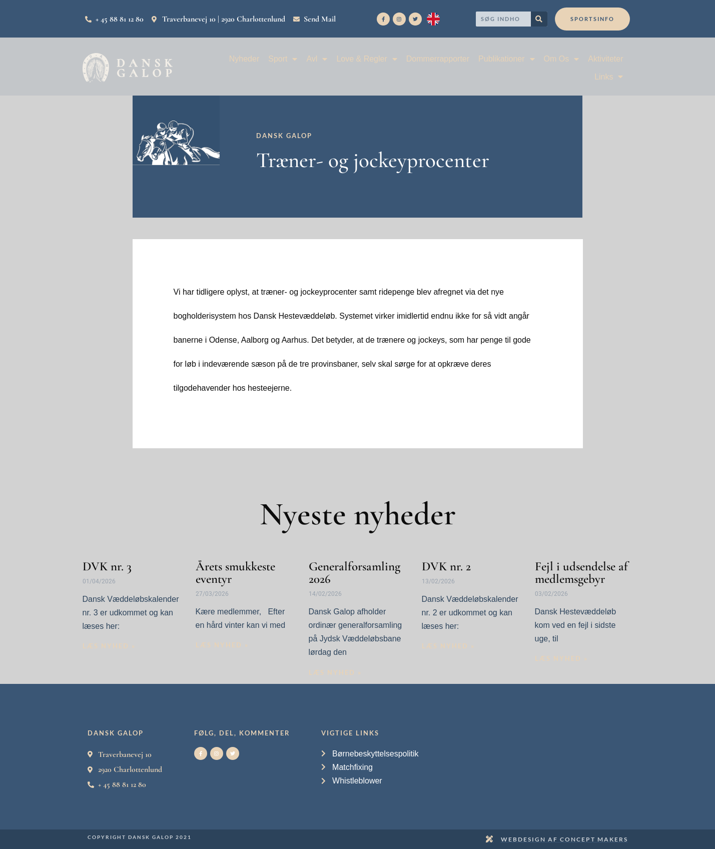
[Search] (539, 19)
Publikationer (506, 59)
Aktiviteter (605, 59)
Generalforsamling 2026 (354, 572)
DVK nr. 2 (446, 566)
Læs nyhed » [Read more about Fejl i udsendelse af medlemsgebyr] (561, 658)
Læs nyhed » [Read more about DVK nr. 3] (109, 646)
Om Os (561, 59)
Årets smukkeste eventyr (235, 572)
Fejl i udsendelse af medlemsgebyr (581, 572)
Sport (282, 59)
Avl (316, 59)
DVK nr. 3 (107, 566)
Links (608, 77)
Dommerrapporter (437, 59)
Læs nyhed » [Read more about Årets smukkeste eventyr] (222, 645)
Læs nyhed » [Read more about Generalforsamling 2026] (335, 672)
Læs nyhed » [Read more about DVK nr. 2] (448, 646)
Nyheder (244, 59)
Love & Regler (366, 59)
